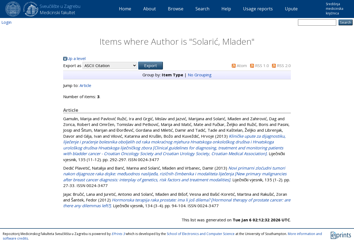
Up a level (76, 58)
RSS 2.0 (284, 65)
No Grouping (200, 74)
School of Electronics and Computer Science (201, 233)
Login (6, 22)
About (149, 9)
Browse (175, 9)
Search (202, 9)
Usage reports (258, 9)
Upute (291, 9)
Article (85, 85)
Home (125, 9)
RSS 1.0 (262, 65)
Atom (242, 65)
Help (226, 9)
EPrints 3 (118, 233)
